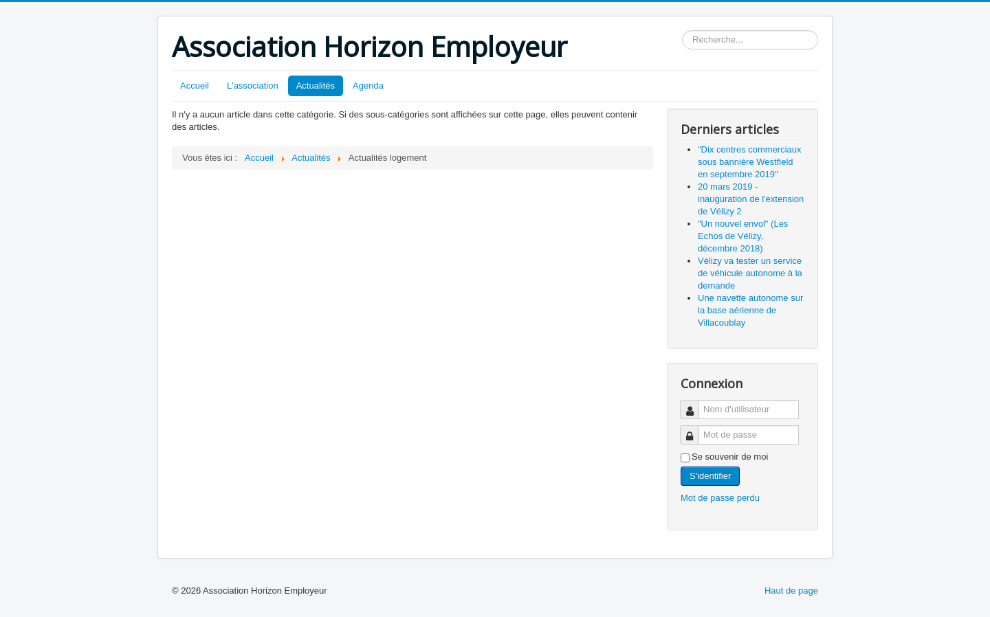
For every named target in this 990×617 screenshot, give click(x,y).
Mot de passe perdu (720, 498)
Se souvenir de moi (730, 456)
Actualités (315, 85)
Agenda (368, 85)
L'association (252, 85)
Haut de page (791, 590)
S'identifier (710, 476)
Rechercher (682, 30)
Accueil (194, 85)
